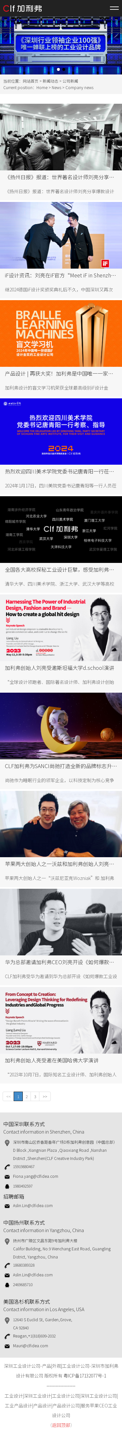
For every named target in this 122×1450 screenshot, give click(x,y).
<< (8, 1096)
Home (41, 87)
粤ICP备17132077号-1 (84, 1375)
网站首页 (30, 81)
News (56, 87)
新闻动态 (50, 81)
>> (45, 1096)
